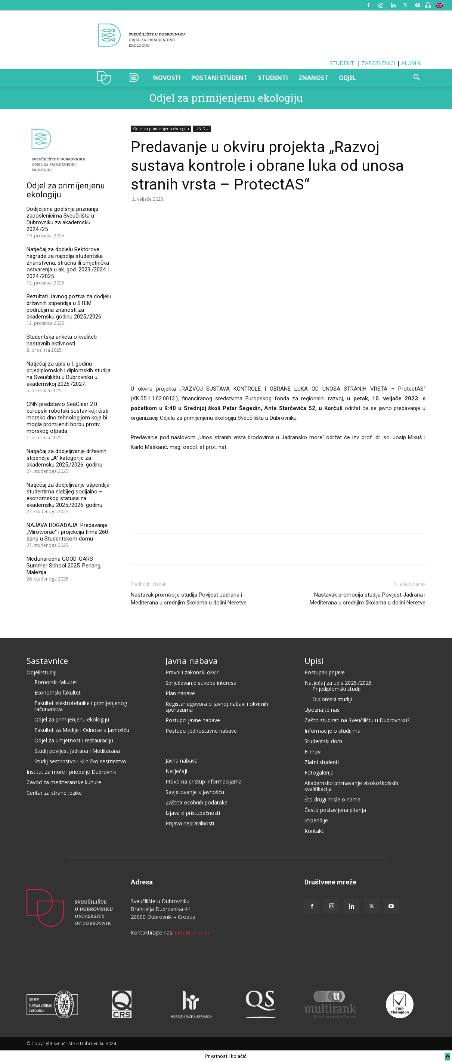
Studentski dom (323, 741)
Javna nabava (191, 660)
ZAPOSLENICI (378, 63)
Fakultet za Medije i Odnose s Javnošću (81, 729)
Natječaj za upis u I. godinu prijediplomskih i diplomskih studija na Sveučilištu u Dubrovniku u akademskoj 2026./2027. (69, 373)
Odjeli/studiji (41, 672)
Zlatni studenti (321, 762)
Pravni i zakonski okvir (192, 672)
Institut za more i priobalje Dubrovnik (71, 771)
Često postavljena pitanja (335, 809)
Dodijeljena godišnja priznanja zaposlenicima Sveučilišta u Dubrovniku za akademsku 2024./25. (62, 219)
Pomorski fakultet (55, 682)
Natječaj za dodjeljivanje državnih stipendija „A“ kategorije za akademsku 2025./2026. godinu (66, 458)
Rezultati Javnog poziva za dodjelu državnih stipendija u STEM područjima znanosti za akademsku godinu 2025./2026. (69, 306)
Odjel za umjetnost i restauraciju (73, 740)
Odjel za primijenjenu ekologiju (226, 98)
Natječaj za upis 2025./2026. (338, 682)
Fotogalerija (319, 772)
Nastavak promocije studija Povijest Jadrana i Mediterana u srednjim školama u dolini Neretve (189, 598)
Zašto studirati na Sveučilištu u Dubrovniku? (356, 720)
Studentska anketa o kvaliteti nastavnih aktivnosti (62, 340)
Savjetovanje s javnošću (194, 791)
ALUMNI (411, 63)
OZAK (134, 78)
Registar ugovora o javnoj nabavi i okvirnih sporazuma (216, 706)
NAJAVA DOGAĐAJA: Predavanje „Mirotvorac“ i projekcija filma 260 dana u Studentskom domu (67, 532)
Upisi (314, 660)
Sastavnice (47, 660)
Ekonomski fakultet (57, 692)
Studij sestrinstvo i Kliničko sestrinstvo (80, 761)
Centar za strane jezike (54, 792)
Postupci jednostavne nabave (201, 730)
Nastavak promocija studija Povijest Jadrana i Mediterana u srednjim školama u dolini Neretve (367, 598)
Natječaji (176, 771)
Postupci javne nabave (192, 720)
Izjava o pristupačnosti (192, 812)
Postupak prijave (324, 672)
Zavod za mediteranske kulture (64, 782)
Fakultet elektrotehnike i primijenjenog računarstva (80, 705)
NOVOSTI (167, 78)
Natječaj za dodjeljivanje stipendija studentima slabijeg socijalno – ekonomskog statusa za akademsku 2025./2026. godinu (68, 494)
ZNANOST (313, 78)
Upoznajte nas (322, 709)
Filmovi (313, 751)
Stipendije (316, 820)
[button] (416, 78)
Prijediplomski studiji (337, 688)
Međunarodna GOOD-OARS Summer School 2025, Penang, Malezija (64, 565)
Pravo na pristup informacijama (203, 781)
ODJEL (347, 78)
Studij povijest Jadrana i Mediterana (77, 750)
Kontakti (314, 830)
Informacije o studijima (332, 730)
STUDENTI (342, 63)
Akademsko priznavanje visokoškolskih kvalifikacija (351, 785)
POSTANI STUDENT (219, 78)
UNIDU (106, 78)
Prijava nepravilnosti (189, 823)
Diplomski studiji (332, 699)
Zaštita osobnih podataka (196, 802)
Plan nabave (180, 693)
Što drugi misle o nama (332, 799)
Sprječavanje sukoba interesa (200, 682)
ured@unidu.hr (192, 932)
